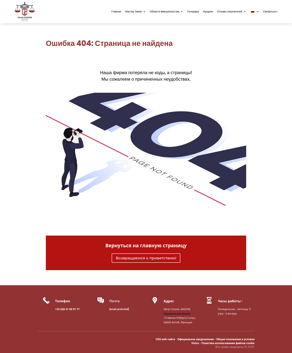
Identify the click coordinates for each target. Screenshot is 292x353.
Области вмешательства (164, 11)
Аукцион (208, 11)
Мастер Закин (133, 11)
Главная (116, 11)
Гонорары (193, 11)
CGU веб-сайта (165, 339)
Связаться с (270, 11)
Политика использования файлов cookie (228, 343)
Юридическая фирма (177, 313)
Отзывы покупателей (229, 11)
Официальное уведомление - (196, 339)
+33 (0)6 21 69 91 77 (67, 309)
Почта (114, 301)
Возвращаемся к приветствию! (146, 258)
